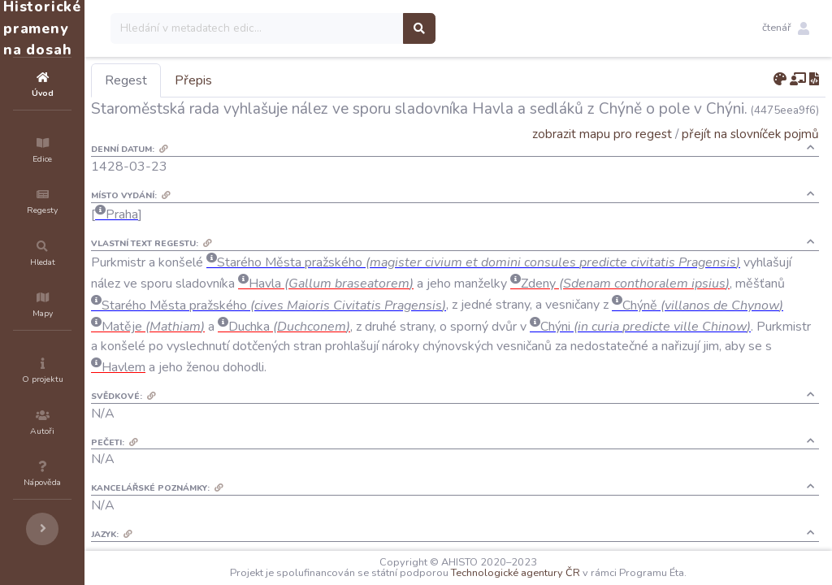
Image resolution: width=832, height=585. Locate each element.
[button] (785, 28)
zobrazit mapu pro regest (602, 133)
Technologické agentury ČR (564, 573)
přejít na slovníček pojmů (750, 133)
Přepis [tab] (291, 80)
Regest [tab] (223, 80)
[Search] (354, 28)
